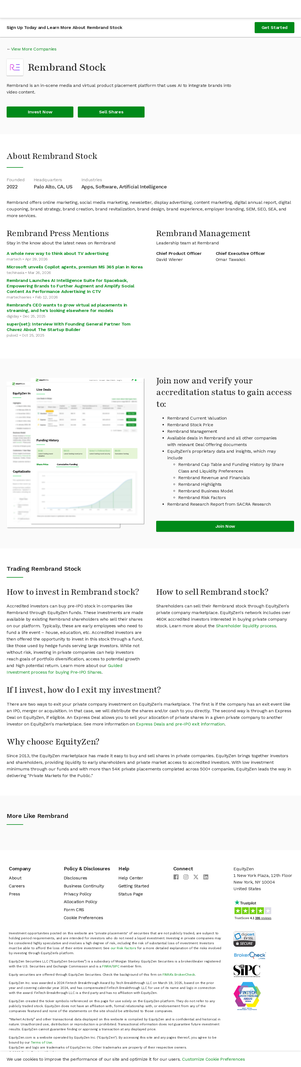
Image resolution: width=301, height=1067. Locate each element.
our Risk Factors (123, 948)
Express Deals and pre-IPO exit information (180, 724)
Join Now (225, 526)
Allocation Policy (80, 901)
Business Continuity (84, 886)
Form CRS (74, 909)
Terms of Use (41, 1042)
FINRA (106, 966)
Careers (17, 886)
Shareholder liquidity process (246, 625)
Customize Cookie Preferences (213, 1059)
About (15, 878)
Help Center (130, 878)
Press (14, 894)
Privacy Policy (78, 894)
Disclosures (75, 878)
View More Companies (34, 49)
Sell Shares (111, 111)
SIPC (116, 966)
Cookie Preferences (83, 917)
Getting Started (133, 886)
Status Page (130, 894)
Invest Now (40, 111)
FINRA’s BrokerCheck (179, 975)
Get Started (274, 27)
